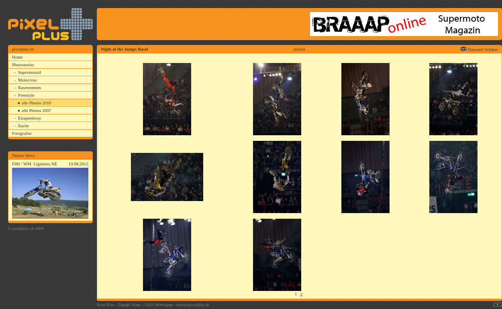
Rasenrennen (29, 87)
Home (17, 57)
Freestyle (26, 95)
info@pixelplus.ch (192, 304)
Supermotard (29, 72)
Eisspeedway (29, 118)
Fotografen (21, 133)
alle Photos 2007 (36, 110)
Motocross (27, 79)
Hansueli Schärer (483, 49)
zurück (300, 49)
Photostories (23, 64)
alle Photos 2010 (36, 102)
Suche (23, 125)
